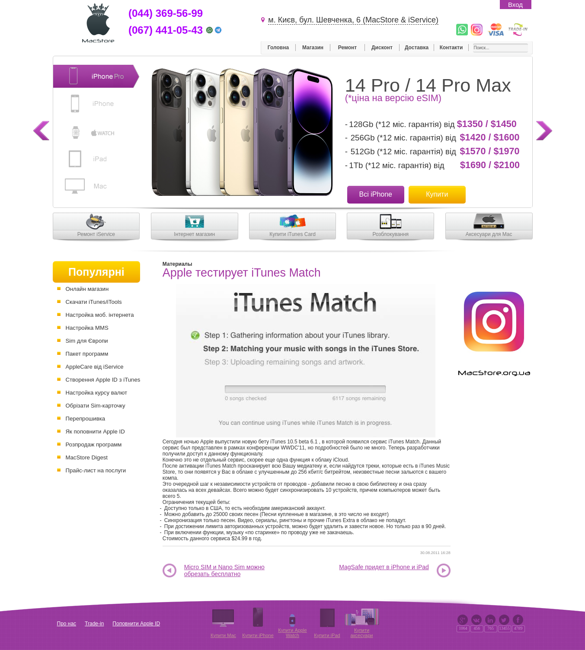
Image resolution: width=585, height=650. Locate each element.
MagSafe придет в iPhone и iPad (383, 567)
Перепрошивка (85, 418)
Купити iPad (327, 635)
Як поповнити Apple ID (95, 431)
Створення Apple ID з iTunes (103, 379)
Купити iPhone (258, 635)
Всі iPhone (376, 194)
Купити (437, 194)
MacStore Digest (87, 457)
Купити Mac (223, 635)
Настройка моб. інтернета (100, 315)
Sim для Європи (87, 341)
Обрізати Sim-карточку (95, 405)
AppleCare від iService (95, 366)
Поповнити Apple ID (136, 624)
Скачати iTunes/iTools (94, 302)
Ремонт (347, 48)
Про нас (67, 624)
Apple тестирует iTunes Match (242, 272)
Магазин (312, 48)
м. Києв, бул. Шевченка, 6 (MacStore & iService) (353, 20)
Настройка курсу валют (97, 392)
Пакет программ (87, 353)
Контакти (451, 48)
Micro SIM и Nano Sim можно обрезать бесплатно (224, 571)
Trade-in (94, 624)
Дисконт (382, 48)
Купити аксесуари (362, 633)
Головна (278, 48)
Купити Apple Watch (292, 633)
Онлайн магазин (87, 289)
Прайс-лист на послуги (96, 470)
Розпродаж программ (94, 444)
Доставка (416, 48)
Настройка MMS (87, 328)
